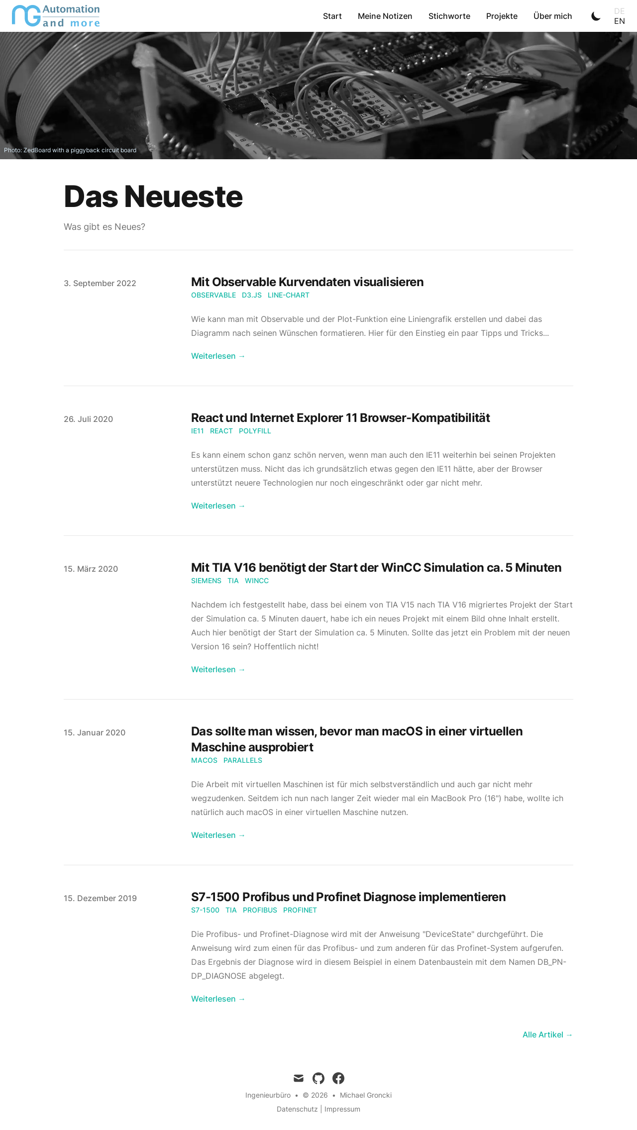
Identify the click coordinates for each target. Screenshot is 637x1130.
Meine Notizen (385, 16)
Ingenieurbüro (268, 1095)
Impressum (342, 1109)
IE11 (197, 430)
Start (332, 16)
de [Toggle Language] (619, 11)
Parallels (242, 760)
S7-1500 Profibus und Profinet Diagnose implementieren (348, 897)
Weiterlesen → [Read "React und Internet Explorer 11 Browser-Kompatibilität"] (218, 506)
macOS (204, 760)
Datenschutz (297, 1109)
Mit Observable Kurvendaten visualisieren (307, 282)
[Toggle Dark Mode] (596, 16)
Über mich (552, 16)
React (221, 430)
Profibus (260, 910)
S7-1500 (205, 910)
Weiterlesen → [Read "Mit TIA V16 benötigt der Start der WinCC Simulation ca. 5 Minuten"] (218, 669)
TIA (233, 580)
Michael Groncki (366, 1095)
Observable (213, 295)
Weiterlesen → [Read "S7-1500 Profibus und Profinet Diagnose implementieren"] (218, 999)
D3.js (252, 295)
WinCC (257, 580)
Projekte (502, 16)
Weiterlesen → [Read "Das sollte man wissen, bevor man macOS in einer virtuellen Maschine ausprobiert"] (218, 835)
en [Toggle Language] (619, 21)
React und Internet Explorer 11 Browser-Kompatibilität (340, 418)
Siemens (206, 580)
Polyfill (255, 430)
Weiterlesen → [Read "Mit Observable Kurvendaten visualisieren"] (218, 356)
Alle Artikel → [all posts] (548, 1034)
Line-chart (289, 295)
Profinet (300, 910)
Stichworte (449, 16)
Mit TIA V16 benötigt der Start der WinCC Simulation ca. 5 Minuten (376, 567)
